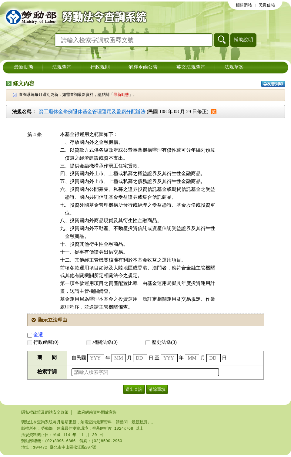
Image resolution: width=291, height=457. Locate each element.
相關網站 (244, 5)
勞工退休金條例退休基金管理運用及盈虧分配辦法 (92, 111)
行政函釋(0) (43, 342)
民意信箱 (267, 5)
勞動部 (47, 429)
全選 (35, 334)
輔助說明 (243, 39)
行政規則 (100, 67)
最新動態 (23, 67)
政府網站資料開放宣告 (97, 412)
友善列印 (273, 84)
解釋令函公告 (143, 67)
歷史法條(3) (161, 342)
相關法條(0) (102, 342)
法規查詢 (62, 67)
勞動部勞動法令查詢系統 (74, 17)
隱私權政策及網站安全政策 (45, 412)
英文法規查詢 (191, 67)
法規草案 (234, 67)
